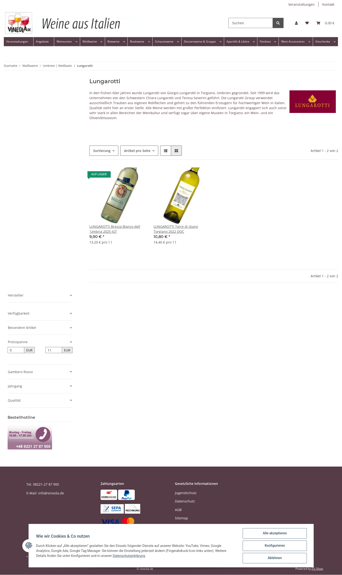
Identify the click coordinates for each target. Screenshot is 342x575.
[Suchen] (250, 23)
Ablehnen (275, 558)
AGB (178, 509)
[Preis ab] (16, 350)
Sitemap (181, 518)
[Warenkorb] (325, 23)
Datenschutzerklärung (129, 556)
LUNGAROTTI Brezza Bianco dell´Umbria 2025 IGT (114, 229)
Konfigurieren (275, 546)
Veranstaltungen (301, 4)
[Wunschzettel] (307, 23)
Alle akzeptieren (275, 533)
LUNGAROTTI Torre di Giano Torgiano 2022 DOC (176, 229)
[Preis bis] (53, 350)
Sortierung (102, 150)
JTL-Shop (317, 569)
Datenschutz (185, 501)
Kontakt (328, 4)
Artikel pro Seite (137, 150)
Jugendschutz (186, 493)
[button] (296, 23)
